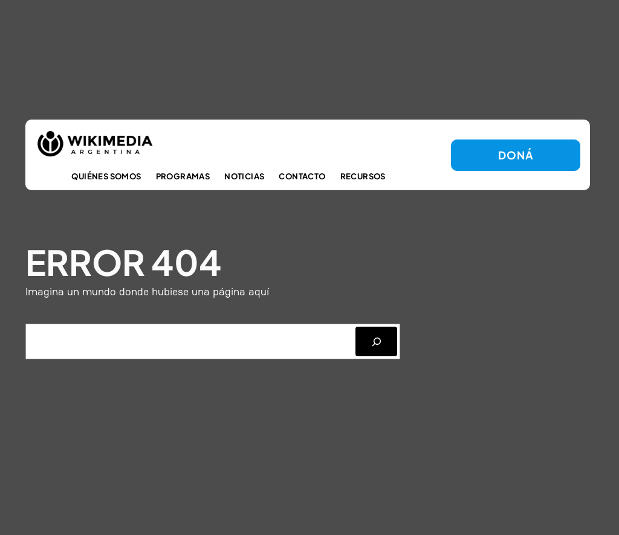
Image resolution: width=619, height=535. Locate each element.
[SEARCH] (376, 341)
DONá (515, 155)
